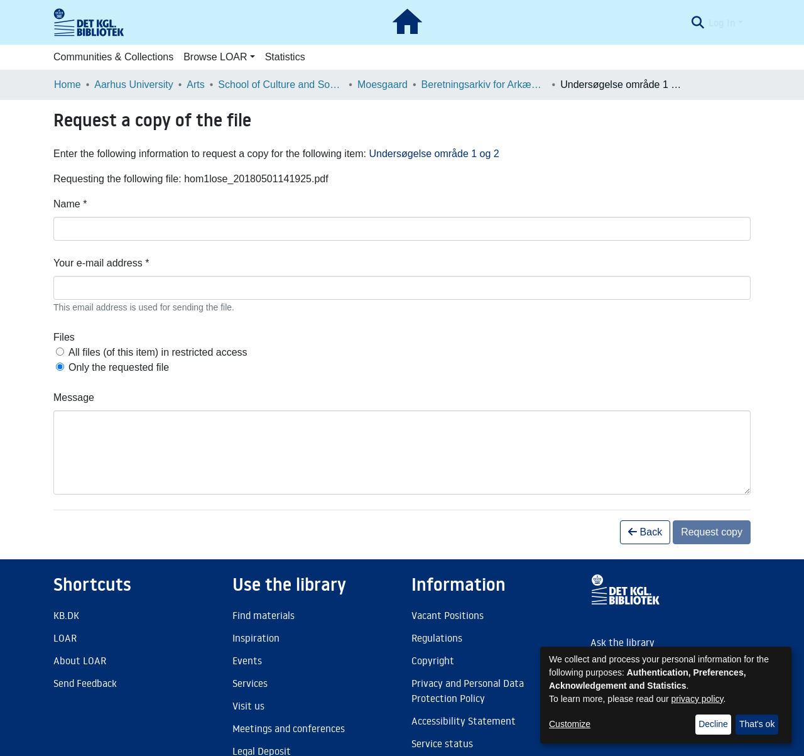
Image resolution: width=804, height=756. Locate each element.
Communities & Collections (113, 57)
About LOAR (79, 660)
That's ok (756, 724)
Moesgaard (382, 84)
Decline (713, 724)
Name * (70, 204)
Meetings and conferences (288, 728)
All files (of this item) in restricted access (157, 352)
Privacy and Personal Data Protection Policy (467, 690)
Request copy (711, 532)
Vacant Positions (447, 615)
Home (67, 84)
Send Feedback (85, 683)
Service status (442, 743)
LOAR (65, 638)
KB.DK (66, 615)
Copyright (432, 660)
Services (250, 683)
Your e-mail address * (101, 263)
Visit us (248, 705)
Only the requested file (118, 367)
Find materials (263, 615)
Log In (722, 23)
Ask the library (622, 642)
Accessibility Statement (463, 721)
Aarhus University (133, 84)
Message (73, 397)
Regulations (436, 638)
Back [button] (645, 532)
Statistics (285, 57)
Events (247, 660)
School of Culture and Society (281, 84)
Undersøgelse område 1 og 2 (434, 153)
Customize (569, 724)
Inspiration (256, 638)
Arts (195, 84)
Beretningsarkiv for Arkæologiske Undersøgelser (484, 84)
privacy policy (697, 699)
